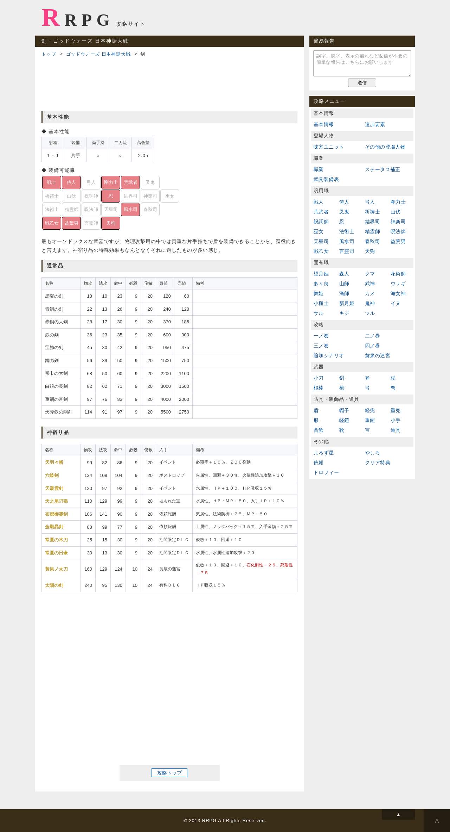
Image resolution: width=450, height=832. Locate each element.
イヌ (396, 303)
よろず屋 (324, 452)
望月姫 (321, 274)
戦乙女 (321, 251)
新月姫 (346, 303)
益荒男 (398, 241)
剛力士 (398, 202)
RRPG (77, 17)
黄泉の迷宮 (377, 355)
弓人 (370, 202)
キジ (344, 313)
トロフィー (326, 472)
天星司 (321, 241)
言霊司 (346, 251)
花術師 (398, 274)
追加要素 (375, 124)
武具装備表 (326, 179)
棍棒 (319, 388)
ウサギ (398, 283)
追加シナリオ (329, 355)
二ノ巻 (372, 336)
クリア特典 (377, 462)
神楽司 (398, 221)
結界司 (372, 221)
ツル (370, 313)
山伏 (396, 212)
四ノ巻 (372, 345)
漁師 (344, 293)
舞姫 (319, 293)
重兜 (396, 410)
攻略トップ (169, 772)
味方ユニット (329, 147)
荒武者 (321, 212)
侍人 (344, 202)
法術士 (346, 231)
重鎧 (370, 420)
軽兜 (370, 410)
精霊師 (372, 231)
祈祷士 (372, 212)
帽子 (344, 410)
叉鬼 (344, 212)
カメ (370, 293)
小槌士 (321, 303)
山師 (344, 283)
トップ (48, 54)
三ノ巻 (321, 345)
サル (319, 313)
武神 (370, 283)
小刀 (319, 378)
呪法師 (398, 231)
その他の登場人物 (385, 147)
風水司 (346, 241)
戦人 (319, 202)
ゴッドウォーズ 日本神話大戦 (98, 54)
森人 (344, 274)
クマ (370, 274)
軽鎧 (344, 420)
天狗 (370, 251)
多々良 (321, 283)
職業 (319, 169)
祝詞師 (321, 221)
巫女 (319, 231)
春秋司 (372, 241)
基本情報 (324, 124)
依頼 (319, 462)
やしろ (372, 452)
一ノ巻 (321, 336)
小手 (396, 420)
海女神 (398, 293)
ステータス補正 (382, 169)
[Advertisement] (169, 83)
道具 (396, 430)
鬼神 (370, 303)
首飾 (319, 430)
